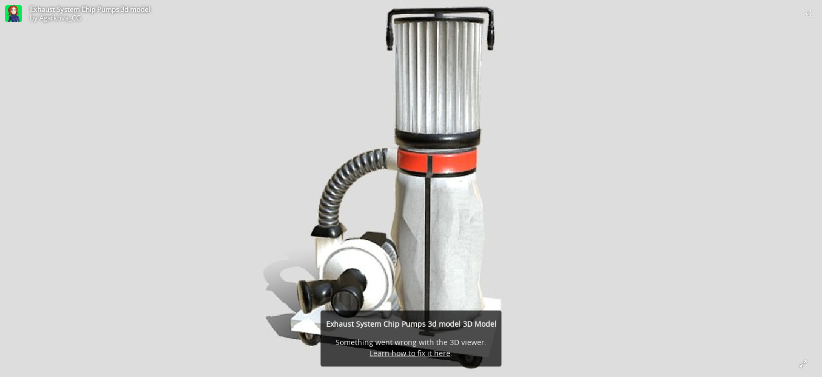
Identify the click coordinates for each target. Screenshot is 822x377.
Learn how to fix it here (410, 353)
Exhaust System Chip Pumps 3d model (90, 9)
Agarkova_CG (60, 18)
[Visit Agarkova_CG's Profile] (13, 13)
